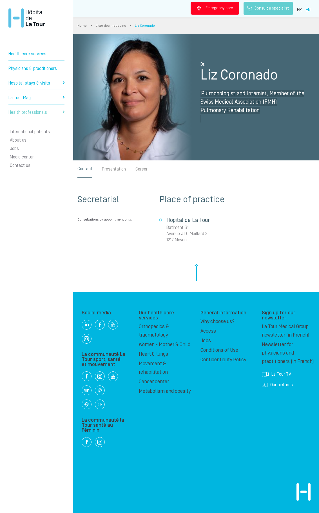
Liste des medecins (111, 26)
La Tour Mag (36, 97)
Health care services (27, 53)
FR (299, 9)
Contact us (20, 165)
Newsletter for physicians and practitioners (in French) (288, 353)
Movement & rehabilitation (153, 368)
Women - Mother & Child (164, 345)
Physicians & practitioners (32, 68)
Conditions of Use (219, 350)
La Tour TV (276, 374)
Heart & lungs (153, 354)
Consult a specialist (268, 8)
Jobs (14, 148)
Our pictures (277, 385)
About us (18, 140)
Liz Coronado (145, 26)
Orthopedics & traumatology (154, 331)
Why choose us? (217, 321)
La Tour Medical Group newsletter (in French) (285, 331)
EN (308, 9)
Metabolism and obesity (165, 391)
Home (82, 26)
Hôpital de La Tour (26, 18)
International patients (30, 131)
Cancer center (154, 382)
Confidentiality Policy (223, 360)
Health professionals (36, 112)
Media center (22, 157)
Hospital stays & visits (36, 83)
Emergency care (215, 8)
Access (208, 331)
